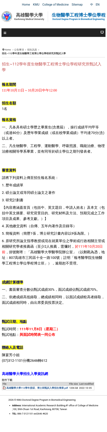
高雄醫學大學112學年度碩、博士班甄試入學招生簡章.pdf (37, 388)
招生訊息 (32, 49)
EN (98, 4)
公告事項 (19, 49)
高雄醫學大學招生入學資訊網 (25, 374)
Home (7, 49)
